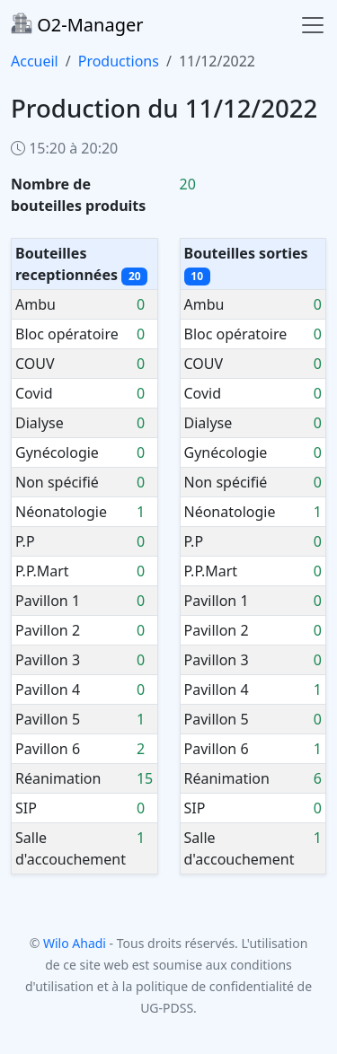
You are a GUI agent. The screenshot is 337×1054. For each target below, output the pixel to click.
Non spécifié (57, 482)
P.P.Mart (42, 571)
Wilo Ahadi (74, 943)
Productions (118, 61)
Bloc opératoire (67, 334)
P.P (25, 541)
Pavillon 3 (47, 660)
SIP (26, 808)
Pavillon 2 (47, 630)
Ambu (35, 304)
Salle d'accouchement (70, 848)
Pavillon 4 (47, 689)
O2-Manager (77, 25)
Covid (34, 393)
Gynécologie (57, 452)
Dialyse (39, 423)
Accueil (34, 61)
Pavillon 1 (47, 600)
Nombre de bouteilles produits (78, 194)
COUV (35, 363)
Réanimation (58, 778)
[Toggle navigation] (312, 25)
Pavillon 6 (47, 749)
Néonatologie (61, 512)
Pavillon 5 (47, 719)
